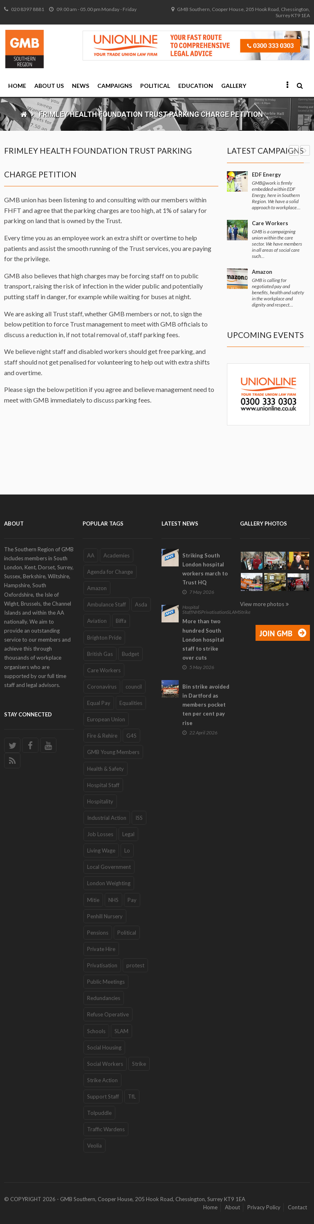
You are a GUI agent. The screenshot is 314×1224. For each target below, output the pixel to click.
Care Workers (270, 223)
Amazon (262, 272)
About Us (49, 85)
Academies (116, 555)
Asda (141, 604)
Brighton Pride (104, 637)
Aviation (97, 621)
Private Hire (101, 949)
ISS (139, 818)
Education (195, 85)
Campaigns (114, 85)
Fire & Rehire (102, 735)
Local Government (109, 867)
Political (155, 85)
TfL (132, 1096)
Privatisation (102, 965)
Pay (132, 900)
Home (17, 85)
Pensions (97, 932)
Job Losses (100, 834)
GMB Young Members (113, 752)
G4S (131, 735)
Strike (139, 1064)
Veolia (94, 1145)
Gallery (233, 85)
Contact (297, 1207)
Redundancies (103, 998)
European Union (106, 719)
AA (90, 555)
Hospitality (100, 801)
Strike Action (102, 1080)
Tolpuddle (99, 1113)
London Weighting (108, 883)
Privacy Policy (263, 1207)
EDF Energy (266, 174)
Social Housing (104, 1047)
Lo (127, 850)
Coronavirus (102, 686)
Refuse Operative (108, 1014)
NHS (113, 900)
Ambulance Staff (106, 604)
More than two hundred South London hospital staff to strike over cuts (203, 639)
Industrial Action (106, 818)
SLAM (121, 1031)
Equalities (130, 703)
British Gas (100, 654)
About (232, 1207)
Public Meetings (106, 981)
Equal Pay (98, 703)
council (134, 686)
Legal (128, 834)
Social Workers (105, 1064)
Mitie (93, 900)
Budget (130, 654)
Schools (96, 1031)
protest (135, 965)
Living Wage (101, 850)
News (80, 85)
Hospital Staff (103, 785)
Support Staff (103, 1096)
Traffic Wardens (106, 1129)
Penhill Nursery (105, 916)
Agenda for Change (110, 571)
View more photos (262, 604)
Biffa (121, 621)
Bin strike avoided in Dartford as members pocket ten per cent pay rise (205, 704)
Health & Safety (105, 768)
